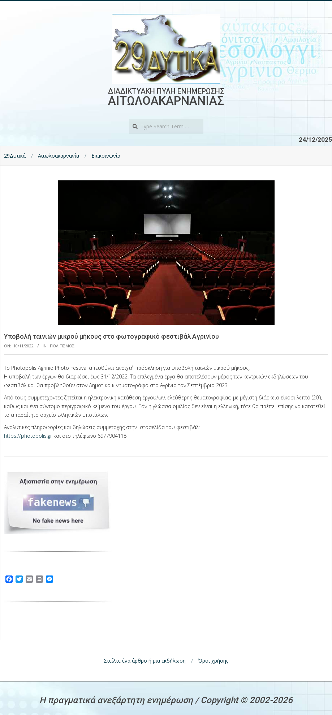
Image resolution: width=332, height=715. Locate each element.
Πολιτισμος (62, 345)
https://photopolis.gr (28, 435)
